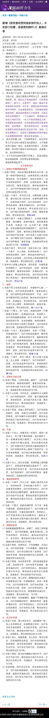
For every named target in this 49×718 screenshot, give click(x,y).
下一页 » (43, 704)
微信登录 (16, 2)
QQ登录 (5, 2)
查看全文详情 (8, 697)
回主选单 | (16, 711)
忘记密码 (39, 2)
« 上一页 (6, 704)
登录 (24, 2)
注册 (31, 2)
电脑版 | (25, 711)
